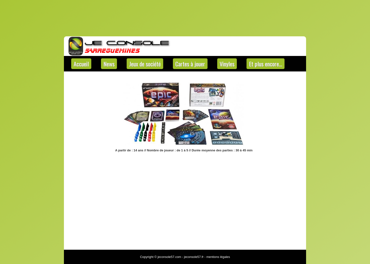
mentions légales (218, 257)
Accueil (81, 63)
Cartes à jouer (190, 63)
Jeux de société (145, 63)
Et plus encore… (265, 63)
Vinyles (227, 63)
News (109, 63)
